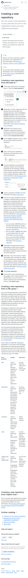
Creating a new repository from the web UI (12, 81)
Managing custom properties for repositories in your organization (15, 177)
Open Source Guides (9, 522)
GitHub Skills (7, 524)
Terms (13, 571)
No (10, 537)
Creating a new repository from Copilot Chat (12, 493)
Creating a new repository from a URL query (12, 287)
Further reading (9, 512)
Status (22, 571)
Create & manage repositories (11, 7)
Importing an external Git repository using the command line (15, 215)
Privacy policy (4, 540)
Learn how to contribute (6, 554)
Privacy (18, 571)
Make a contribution (8, 551)
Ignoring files (19, 235)
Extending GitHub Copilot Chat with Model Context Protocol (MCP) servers (13, 505)
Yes (4, 537)
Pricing (3, 572)
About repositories (18, 194)
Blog (15, 572)
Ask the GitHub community (8, 561)
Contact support (6, 564)
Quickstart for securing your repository (14, 516)
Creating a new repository (10, 8)
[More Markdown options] (14, 34)
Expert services (9, 572)
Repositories (7, 5)
